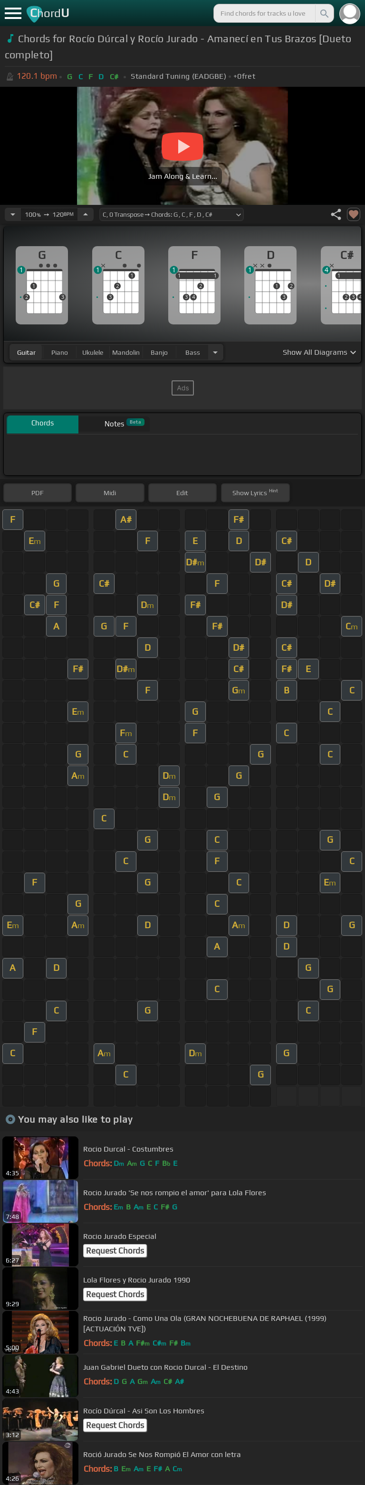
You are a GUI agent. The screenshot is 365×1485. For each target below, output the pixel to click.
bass (192, 352)
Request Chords (115, 1250)
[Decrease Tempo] (13, 214)
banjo (159, 352)
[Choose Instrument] (215, 352)
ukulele (92, 352)
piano (59, 352)
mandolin (126, 352)
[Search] (323, 13)
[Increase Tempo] (85, 214)
